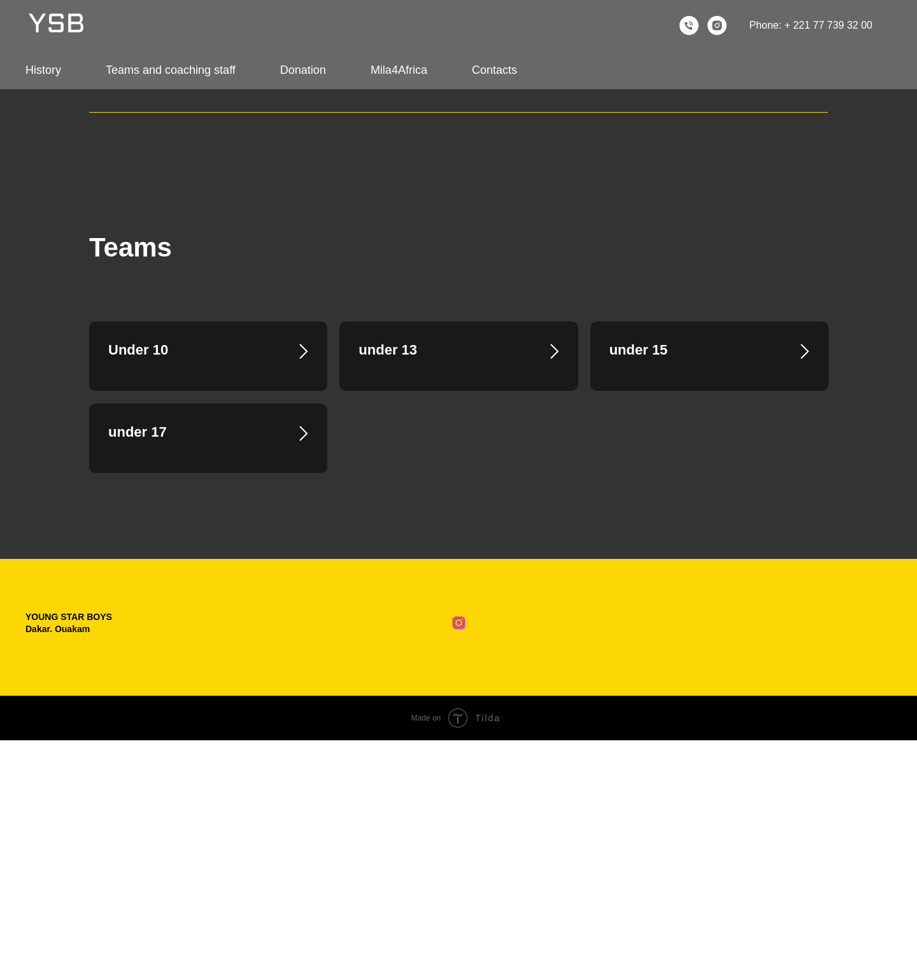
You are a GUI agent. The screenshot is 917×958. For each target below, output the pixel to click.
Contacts (494, 70)
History (43, 70)
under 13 (388, 350)
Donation (303, 70)
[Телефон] (689, 25)
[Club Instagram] (459, 841)
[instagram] (717, 25)
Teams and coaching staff (171, 70)
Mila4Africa (399, 70)
